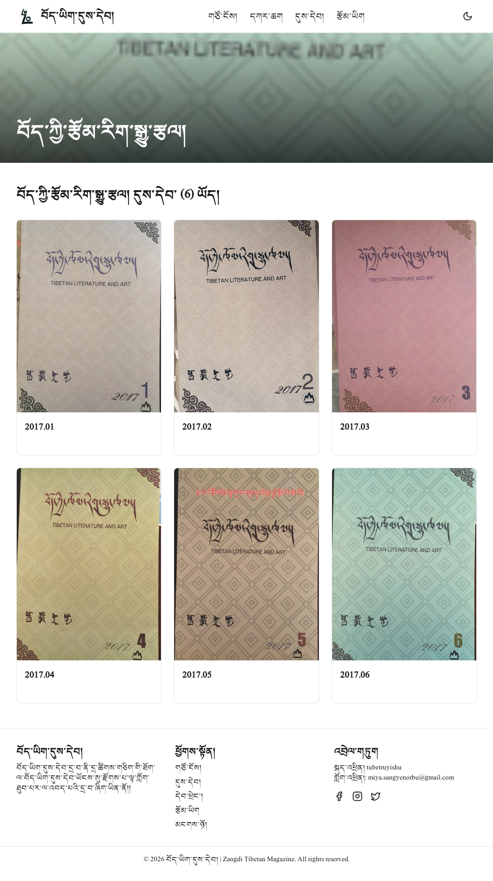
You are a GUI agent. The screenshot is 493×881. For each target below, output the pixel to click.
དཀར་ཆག (266, 16)
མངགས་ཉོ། (191, 825)
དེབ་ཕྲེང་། (189, 796)
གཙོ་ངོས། (223, 16)
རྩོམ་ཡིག (351, 16)
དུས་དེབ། (309, 16)
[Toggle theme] (467, 16)
